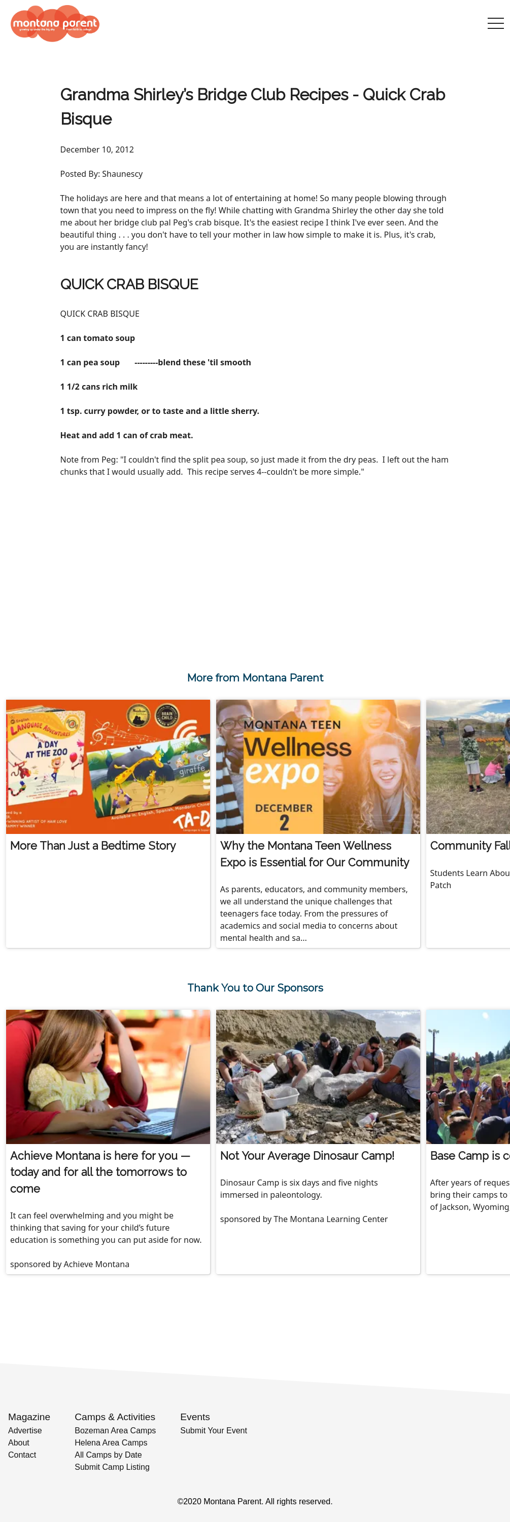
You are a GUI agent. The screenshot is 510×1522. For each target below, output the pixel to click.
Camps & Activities (115, 1417)
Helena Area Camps (111, 1442)
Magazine (29, 1417)
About (18, 1442)
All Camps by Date (108, 1455)
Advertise (25, 1430)
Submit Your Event (213, 1430)
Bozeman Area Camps (115, 1430)
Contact (22, 1455)
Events (195, 1417)
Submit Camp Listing (112, 1467)
